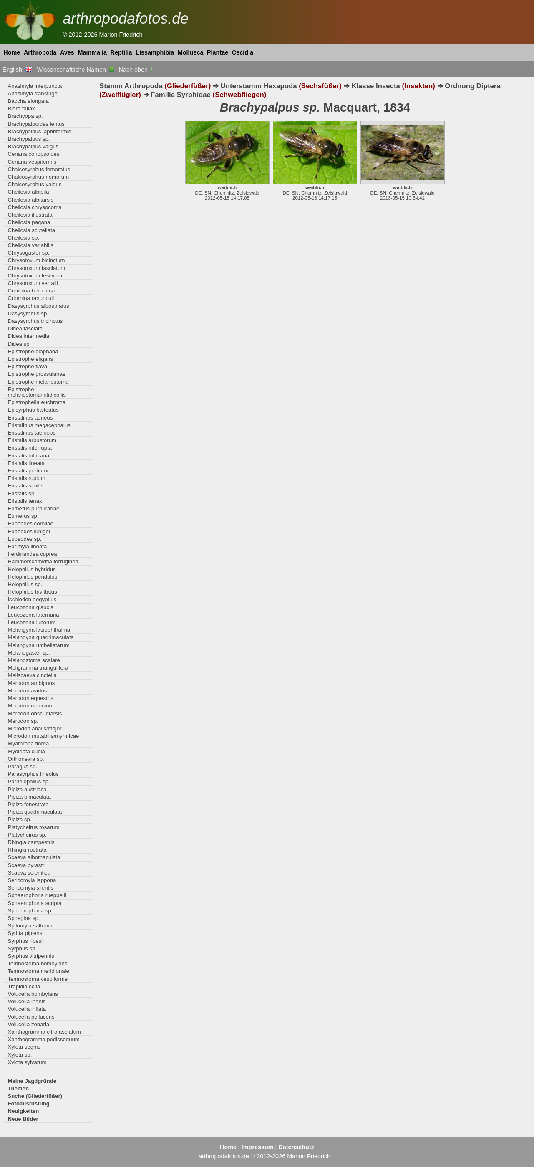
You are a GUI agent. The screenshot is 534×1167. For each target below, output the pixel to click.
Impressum (258, 1147)
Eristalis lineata (26, 463)
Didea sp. (19, 344)
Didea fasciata (25, 328)
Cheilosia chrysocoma (34, 207)
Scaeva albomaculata (34, 857)
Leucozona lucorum (31, 622)
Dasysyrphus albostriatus (38, 306)
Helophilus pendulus (32, 577)
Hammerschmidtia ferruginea (43, 561)
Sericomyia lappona (32, 880)
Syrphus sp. (22, 948)
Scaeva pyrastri (26, 865)
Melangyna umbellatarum (38, 645)
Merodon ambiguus (31, 683)
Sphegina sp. (24, 918)
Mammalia (92, 52)
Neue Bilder (23, 1119)
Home (11, 52)
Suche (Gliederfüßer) (35, 1096)
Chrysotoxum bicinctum (36, 260)
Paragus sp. (22, 766)
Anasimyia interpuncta (35, 86)
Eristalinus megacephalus (39, 425)
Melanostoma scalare (34, 660)
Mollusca (191, 52)
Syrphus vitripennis (31, 956)
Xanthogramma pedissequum (43, 1039)
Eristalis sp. (22, 493)
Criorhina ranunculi (31, 298)
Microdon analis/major (34, 728)
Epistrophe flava (27, 366)
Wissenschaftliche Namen (75, 69)
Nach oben (136, 69)
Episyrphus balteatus (33, 410)
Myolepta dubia (26, 751)
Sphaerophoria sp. (30, 910)
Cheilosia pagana (29, 222)
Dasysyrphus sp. (28, 313)
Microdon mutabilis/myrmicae (43, 736)
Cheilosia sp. (23, 238)
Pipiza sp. (19, 819)
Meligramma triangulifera (38, 668)
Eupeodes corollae (30, 523)
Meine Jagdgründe (32, 1081)
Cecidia (242, 52)
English (17, 69)
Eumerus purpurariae (33, 508)
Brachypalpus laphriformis (39, 131)
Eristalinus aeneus (30, 418)
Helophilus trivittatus (32, 592)
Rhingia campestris (31, 842)
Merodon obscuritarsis (35, 713)
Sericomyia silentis (30, 888)
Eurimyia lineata (27, 546)
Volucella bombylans (33, 994)
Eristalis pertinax (28, 470)
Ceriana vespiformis (32, 162)
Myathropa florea (28, 743)
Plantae (217, 52)
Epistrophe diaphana (33, 351)
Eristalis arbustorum (32, 440)
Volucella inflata (27, 1009)
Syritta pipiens (25, 933)
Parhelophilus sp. (29, 781)
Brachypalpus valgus (33, 146)
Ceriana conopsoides (33, 154)
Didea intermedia (28, 336)
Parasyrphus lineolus (33, 774)
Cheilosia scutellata (31, 230)
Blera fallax (21, 108)
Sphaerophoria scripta (34, 903)
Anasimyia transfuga (33, 93)
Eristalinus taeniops (31, 433)
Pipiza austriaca (27, 789)
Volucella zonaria (28, 1024)
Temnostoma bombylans (37, 963)
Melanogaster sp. (29, 653)
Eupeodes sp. (24, 539)
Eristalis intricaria (28, 455)
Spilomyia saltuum (30, 925)
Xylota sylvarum (27, 1062)
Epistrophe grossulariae (36, 374)
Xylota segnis (24, 1047)
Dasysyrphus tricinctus (35, 321)
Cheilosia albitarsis (30, 200)
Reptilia (121, 52)
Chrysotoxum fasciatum (36, 268)
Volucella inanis (26, 1001)
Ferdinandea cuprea (32, 554)
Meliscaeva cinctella (32, 675)
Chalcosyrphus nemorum (38, 177)
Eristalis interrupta (30, 448)
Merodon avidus (27, 690)
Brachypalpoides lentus (36, 124)
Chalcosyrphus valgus (34, 184)
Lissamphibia (155, 52)
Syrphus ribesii (26, 941)
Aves (67, 52)
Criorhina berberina (31, 290)
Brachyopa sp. (25, 116)
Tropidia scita (24, 986)
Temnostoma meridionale (38, 971)
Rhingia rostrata (27, 850)
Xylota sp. (20, 1055)
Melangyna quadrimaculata (41, 637)
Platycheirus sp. (27, 835)
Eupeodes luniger (29, 531)
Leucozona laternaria (33, 615)
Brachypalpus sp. (29, 139)
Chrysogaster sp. (28, 253)
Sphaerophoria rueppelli (37, 895)
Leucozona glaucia (30, 607)
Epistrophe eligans (30, 359)
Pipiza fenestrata (28, 804)
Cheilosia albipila (28, 192)
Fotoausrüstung (28, 1103)
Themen (18, 1088)
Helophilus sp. (25, 584)
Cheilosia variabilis (30, 245)
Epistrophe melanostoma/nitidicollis (36, 392)
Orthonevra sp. (26, 759)
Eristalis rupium (26, 478)
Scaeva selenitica (29, 873)
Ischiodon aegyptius (32, 599)
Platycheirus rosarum (33, 827)
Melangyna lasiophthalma (39, 630)
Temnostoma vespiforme (38, 979)
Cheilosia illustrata (30, 215)
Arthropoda (40, 52)
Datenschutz (296, 1147)
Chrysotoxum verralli (33, 283)
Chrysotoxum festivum (35, 275)
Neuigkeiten (23, 1111)
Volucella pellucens (31, 1017)
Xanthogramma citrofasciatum (44, 1032)
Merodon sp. (23, 721)
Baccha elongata (28, 101)
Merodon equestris (30, 698)
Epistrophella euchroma (36, 402)
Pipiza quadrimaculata (35, 812)
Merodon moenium (30, 705)
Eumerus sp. (23, 516)
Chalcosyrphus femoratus (39, 169)
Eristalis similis (25, 485)
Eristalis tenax (25, 501)
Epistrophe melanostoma (38, 382)
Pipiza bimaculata (29, 797)
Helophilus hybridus (31, 569)
